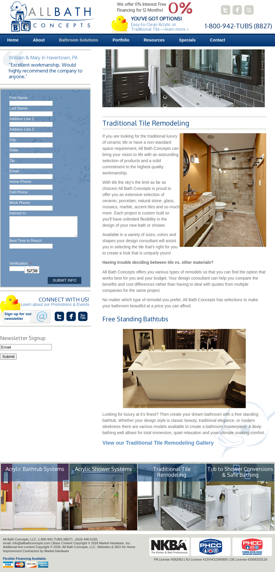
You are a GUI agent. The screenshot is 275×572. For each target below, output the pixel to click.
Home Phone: (20, 182)
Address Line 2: (22, 129)
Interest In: (18, 213)
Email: (14, 171)
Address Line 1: (22, 119)
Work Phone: (20, 203)
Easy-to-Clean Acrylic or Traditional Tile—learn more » (160, 27)
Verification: (20, 263)
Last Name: (18, 108)
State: (14, 150)
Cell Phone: (18, 192)
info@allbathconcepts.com (31, 543)
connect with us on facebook (237, 10)
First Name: (18, 98)
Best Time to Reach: (25, 241)
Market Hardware (56, 551)
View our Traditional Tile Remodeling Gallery (158, 443)
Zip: (12, 161)
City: (13, 140)
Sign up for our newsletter (18, 316)
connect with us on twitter (225, 10)
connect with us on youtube (249, 10)
